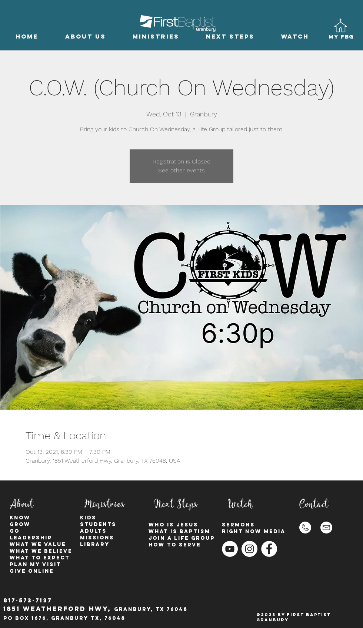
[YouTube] (230, 549)
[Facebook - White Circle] (269, 549)
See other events (181, 170)
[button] (85, 36)
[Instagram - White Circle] (249, 549)
